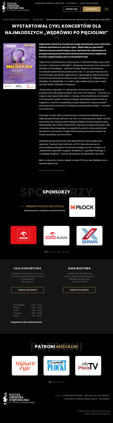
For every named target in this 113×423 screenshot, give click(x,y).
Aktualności (60, 170)
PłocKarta (72, 3)
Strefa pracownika (89, 3)
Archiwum (104, 399)
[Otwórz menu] (106, 9)
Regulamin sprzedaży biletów (49, 3)
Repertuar (72, 9)
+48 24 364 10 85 (79, 281)
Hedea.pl (106, 414)
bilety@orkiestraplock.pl (79, 279)
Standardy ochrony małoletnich (80, 399)
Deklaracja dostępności (96, 395)
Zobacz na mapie (28, 291)
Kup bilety (92, 10)
